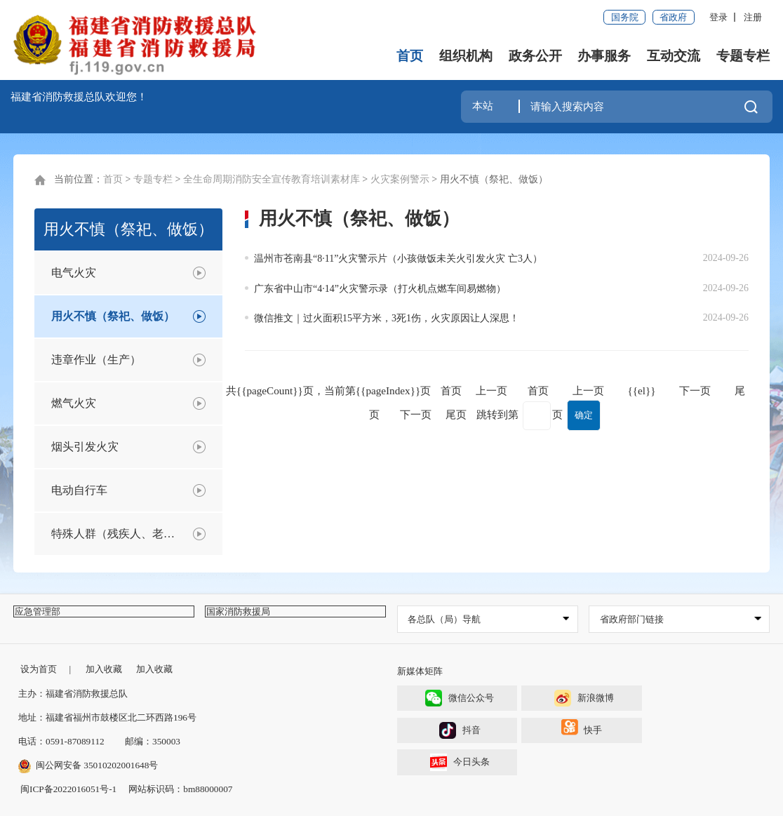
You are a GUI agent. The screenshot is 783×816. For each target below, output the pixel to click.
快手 (581, 732)
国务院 (624, 17)
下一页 (695, 390)
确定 (584, 415)
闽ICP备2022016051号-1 (68, 789)
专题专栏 (743, 55)
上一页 (588, 390)
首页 (409, 55)
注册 (753, 17)
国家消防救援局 (248, 619)
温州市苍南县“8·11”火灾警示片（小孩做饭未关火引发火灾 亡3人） (398, 258)
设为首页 (38, 669)
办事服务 (604, 55)
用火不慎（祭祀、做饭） (494, 179)
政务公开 (535, 55)
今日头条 (460, 762)
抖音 (460, 730)
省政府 (673, 17)
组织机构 (466, 55)
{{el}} (641, 390)
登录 (718, 17)
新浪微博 (584, 698)
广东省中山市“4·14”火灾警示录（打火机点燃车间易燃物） (380, 288)
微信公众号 (459, 698)
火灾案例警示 (399, 179)
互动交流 (673, 55)
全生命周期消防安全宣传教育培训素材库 (271, 179)
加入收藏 (104, 669)
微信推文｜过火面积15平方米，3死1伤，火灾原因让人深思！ (386, 318)
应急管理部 (47, 619)
